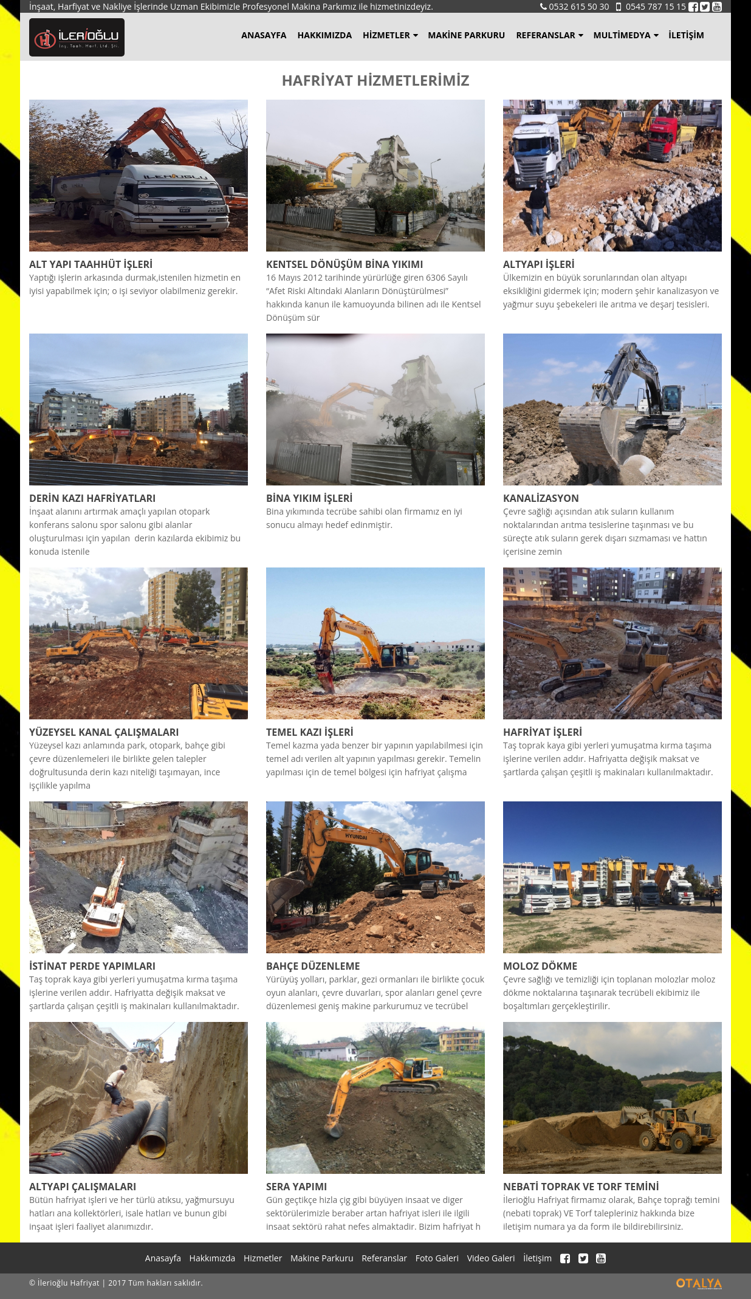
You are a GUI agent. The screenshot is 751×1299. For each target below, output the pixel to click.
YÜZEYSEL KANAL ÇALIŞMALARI (104, 732)
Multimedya (626, 35)
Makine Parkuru (466, 35)
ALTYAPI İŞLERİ (539, 264)
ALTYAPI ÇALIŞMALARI (82, 1186)
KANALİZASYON (541, 498)
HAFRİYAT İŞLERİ (542, 732)
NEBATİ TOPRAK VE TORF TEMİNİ (581, 1186)
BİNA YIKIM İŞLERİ (309, 498)
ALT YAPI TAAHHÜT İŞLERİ (91, 264)
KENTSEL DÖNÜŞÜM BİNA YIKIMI (345, 264)
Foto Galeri (437, 1258)
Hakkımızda (325, 35)
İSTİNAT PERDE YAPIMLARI (92, 966)
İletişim (686, 35)
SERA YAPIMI (296, 1186)
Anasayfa (263, 35)
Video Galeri (491, 1258)
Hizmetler (390, 35)
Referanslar (549, 35)
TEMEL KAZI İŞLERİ (310, 732)
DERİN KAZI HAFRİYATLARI (92, 498)
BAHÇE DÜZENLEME (313, 966)
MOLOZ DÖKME (540, 966)
